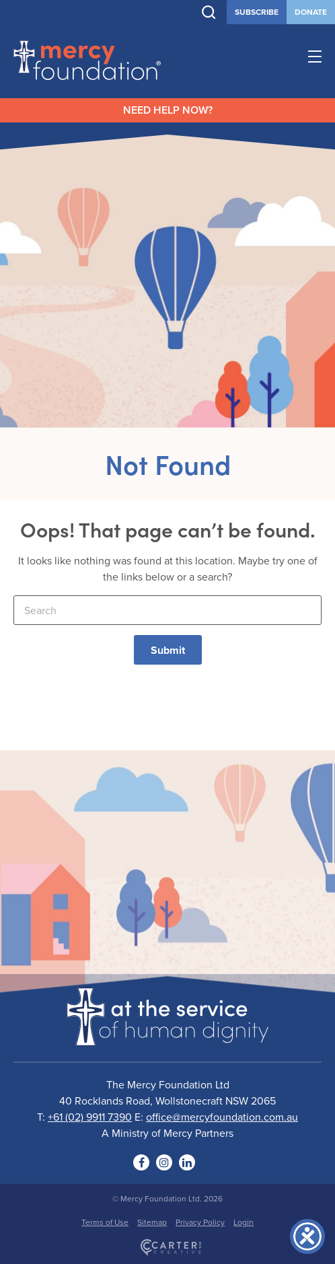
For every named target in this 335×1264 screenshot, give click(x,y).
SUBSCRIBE (256, 11)
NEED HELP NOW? (168, 110)
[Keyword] (167, 610)
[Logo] (167, 1037)
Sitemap (152, 1222)
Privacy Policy (200, 1222)
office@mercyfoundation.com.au (222, 1116)
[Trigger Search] (209, 12)
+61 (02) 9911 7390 (90, 1116)
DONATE (311, 11)
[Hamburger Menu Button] (315, 58)
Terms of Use (104, 1222)
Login (243, 1222)
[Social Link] (141, 1162)
